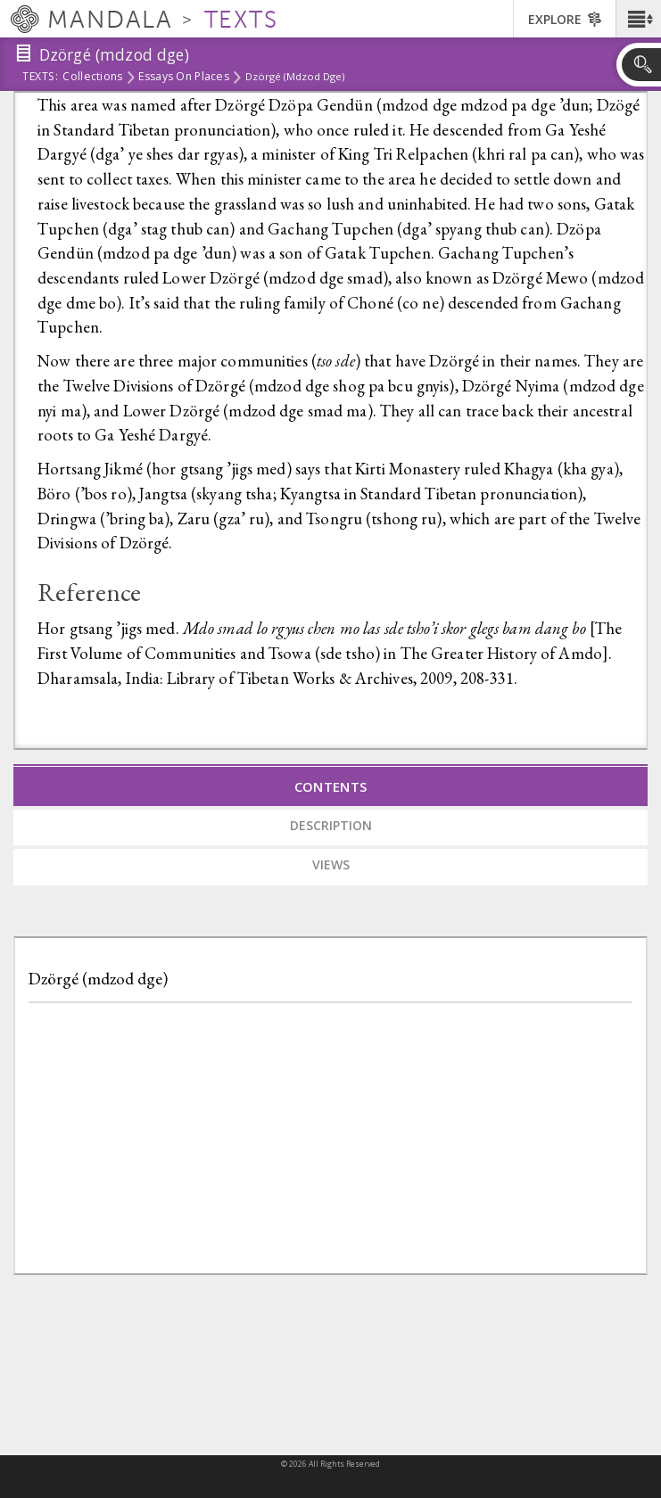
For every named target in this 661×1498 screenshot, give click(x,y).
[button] (638, 18)
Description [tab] (331, 825)
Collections (92, 77)
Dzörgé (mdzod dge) (98, 978)
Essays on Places (183, 77)
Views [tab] (331, 864)
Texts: (40, 77)
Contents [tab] (331, 786)
